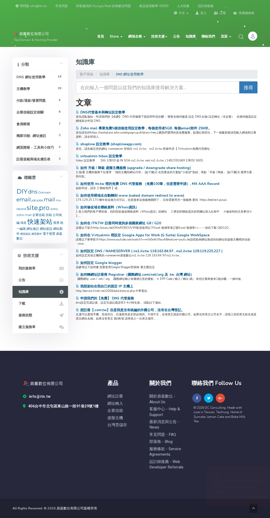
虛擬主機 (115, 418)
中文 (181, 13)
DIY (21, 191)
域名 (23, 223)
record (21, 209)
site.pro (38, 208)
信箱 (49, 215)
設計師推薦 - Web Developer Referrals (166, 464)
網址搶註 (33, 229)
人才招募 (183, 6)
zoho (54, 209)
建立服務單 (40, 327)
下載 (40, 303)
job (34, 200)
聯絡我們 (208, 36)
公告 (176, 36)
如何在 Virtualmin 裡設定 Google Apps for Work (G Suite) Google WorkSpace (143, 235)
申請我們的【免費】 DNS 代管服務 (105, 298)
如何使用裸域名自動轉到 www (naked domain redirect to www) (130, 195)
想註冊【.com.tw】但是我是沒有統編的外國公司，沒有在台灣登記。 (130, 310)
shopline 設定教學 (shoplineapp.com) (109, 144)
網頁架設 (25, 234)
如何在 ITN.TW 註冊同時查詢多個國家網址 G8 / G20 (118, 223)
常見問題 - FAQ (162, 434)
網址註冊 (115, 396)
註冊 (220, 13)
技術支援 (159, 36)
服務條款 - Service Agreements (165, 451)
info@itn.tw (37, 396)
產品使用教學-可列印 (154, 6)
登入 (201, 13)
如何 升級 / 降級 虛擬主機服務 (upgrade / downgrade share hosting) (133, 167)
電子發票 (49, 234)
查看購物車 (243, 13)
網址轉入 (115, 403)
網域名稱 (136, 36)
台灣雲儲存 (117, 425)
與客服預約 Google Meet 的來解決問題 (103, 6)
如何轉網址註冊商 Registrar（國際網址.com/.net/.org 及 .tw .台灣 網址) (134, 274)
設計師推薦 (205, 6)
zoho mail (24, 215)
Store (116, 36)
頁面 (226, 36)
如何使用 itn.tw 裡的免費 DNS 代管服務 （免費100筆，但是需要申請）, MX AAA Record (147, 183)
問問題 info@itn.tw (31, 6)
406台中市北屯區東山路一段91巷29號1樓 (61, 406)
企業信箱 (38, 215)
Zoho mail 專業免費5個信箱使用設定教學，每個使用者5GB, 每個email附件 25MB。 (144, 128)
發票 (56, 223)
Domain (44, 192)
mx (58, 200)
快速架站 (39, 221)
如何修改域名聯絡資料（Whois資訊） (107, 207)
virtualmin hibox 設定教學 (99, 156)
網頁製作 (37, 234)
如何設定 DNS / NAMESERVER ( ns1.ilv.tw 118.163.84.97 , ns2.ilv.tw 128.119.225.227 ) (149, 251)
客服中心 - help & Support (164, 411)
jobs (40, 200)
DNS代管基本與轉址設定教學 (100, 112)
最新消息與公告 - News (164, 424)
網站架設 (46, 229)
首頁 (100, 36)
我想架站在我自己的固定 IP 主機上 (104, 286)
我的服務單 (40, 268)
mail (49, 199)
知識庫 (191, 36)
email (23, 199)
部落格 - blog (161, 441)
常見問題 (61, 6)
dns (33, 192)
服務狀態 (40, 315)
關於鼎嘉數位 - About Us (162, 399)
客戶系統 (86, 74)
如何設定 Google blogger (99, 262)
